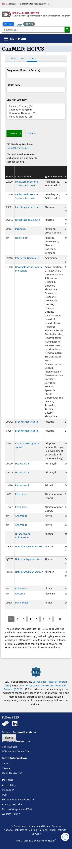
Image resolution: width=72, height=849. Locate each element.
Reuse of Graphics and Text (17, 809)
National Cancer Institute (52, 829)
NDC (23, 58)
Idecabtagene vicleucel (27, 207)
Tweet (18, 24)
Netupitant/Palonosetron (29, 546)
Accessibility (9, 785)
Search (13, 133)
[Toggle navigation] (15, 39)
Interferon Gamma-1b (27, 258)
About (13, 58)
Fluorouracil (22, 485)
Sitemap (6, 768)
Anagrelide (21, 515)
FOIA (4, 794)
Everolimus (21, 494)
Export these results (17, 148)
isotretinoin (21, 237)
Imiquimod (21, 588)
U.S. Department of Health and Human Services (35, 826)
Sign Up (9, 737)
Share (9, 23)
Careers (6, 763)
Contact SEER (9, 746)
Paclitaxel (20, 228)
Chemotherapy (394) (36, 109)
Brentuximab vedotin (27, 421)
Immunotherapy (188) (36, 116)
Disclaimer (8, 789)
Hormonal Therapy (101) (36, 113)
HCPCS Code (13, 85)
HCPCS (32, 58)
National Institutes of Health (19, 829)
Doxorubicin (22, 463)
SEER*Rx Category (16, 99)
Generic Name (23, 176)
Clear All (32, 133)
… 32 (58, 619)
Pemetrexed (22, 602)
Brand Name (55, 176)
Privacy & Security (12, 804)
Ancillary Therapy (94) (36, 106)
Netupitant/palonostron (28, 559)
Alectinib (20, 593)
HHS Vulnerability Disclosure (18, 799)
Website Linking (11, 813)
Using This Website (12, 773)
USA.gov (36, 833)
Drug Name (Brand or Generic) (23, 70)
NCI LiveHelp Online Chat (16, 751)
